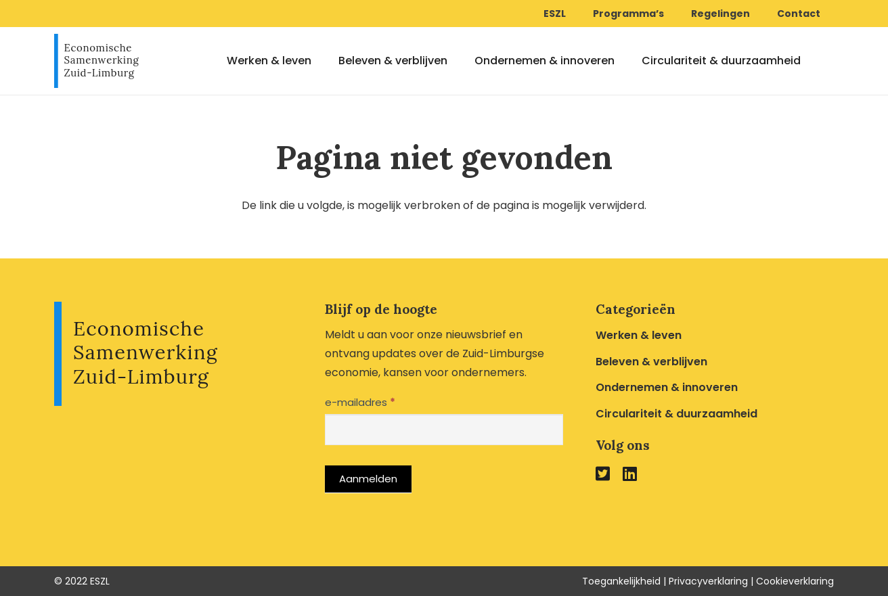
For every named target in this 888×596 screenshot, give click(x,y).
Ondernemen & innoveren (667, 387)
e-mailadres (360, 402)
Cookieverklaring (795, 581)
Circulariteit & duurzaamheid (676, 413)
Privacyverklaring (708, 581)
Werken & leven (639, 335)
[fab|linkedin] (630, 473)
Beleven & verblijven (651, 361)
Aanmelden (368, 479)
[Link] (96, 61)
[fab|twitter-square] (603, 473)
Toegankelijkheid (621, 581)
